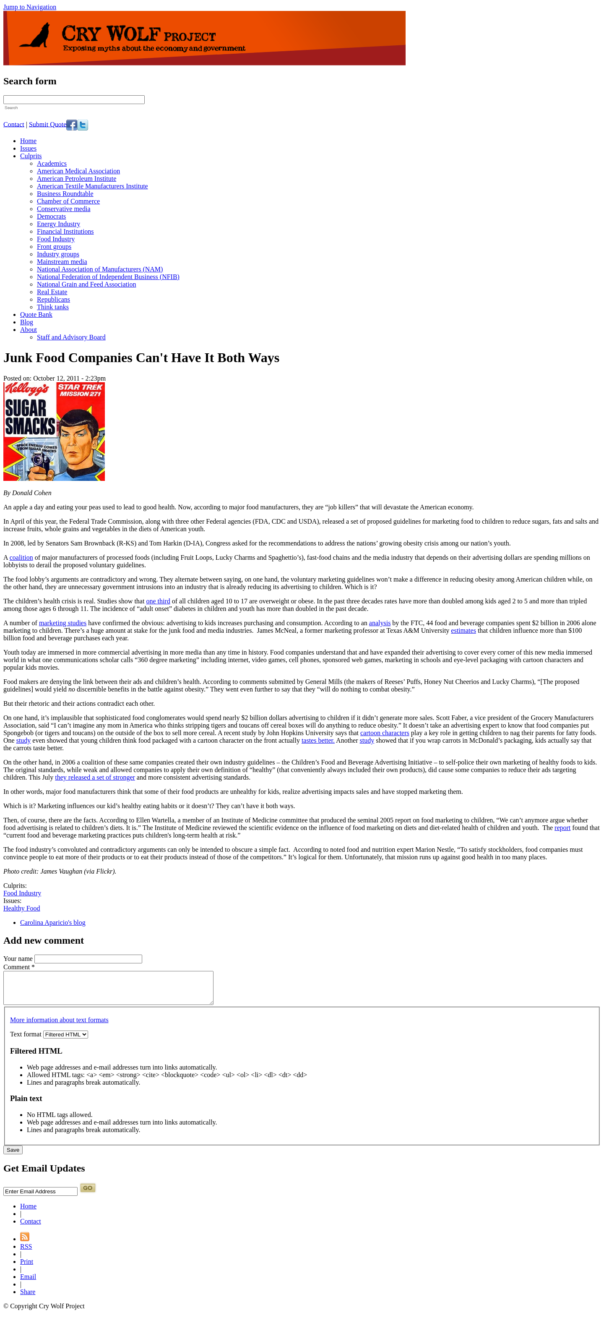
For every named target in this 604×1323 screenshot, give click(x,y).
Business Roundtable (65, 193)
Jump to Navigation (29, 6)
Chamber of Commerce (68, 201)
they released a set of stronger (95, 777)
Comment (19, 967)
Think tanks (53, 307)
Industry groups (58, 254)
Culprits (31, 155)
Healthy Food (21, 908)
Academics (52, 163)
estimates (463, 630)
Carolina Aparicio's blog (53, 922)
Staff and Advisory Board (71, 337)
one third (158, 601)
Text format (26, 1040)
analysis (380, 622)
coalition (21, 557)
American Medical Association (78, 171)
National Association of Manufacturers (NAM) (100, 269)
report (562, 827)
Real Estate (52, 291)
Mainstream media (62, 261)
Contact (13, 124)
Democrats (51, 216)
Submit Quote (47, 124)
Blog (26, 322)
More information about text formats (59, 1026)
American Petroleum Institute (76, 178)
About (28, 329)
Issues (28, 148)
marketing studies (62, 622)
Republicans (53, 299)
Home (28, 140)
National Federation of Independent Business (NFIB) (108, 276)
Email (28, 1282)
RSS (26, 1252)
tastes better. (318, 740)
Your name (18, 958)
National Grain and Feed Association (86, 284)
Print (26, 1267)
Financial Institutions (65, 231)
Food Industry (56, 239)
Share (27, 1298)
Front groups (54, 246)
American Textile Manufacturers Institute (92, 186)
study (23, 740)
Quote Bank (36, 314)
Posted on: (17, 378)
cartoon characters (384, 732)
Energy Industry (58, 223)
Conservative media (64, 208)
